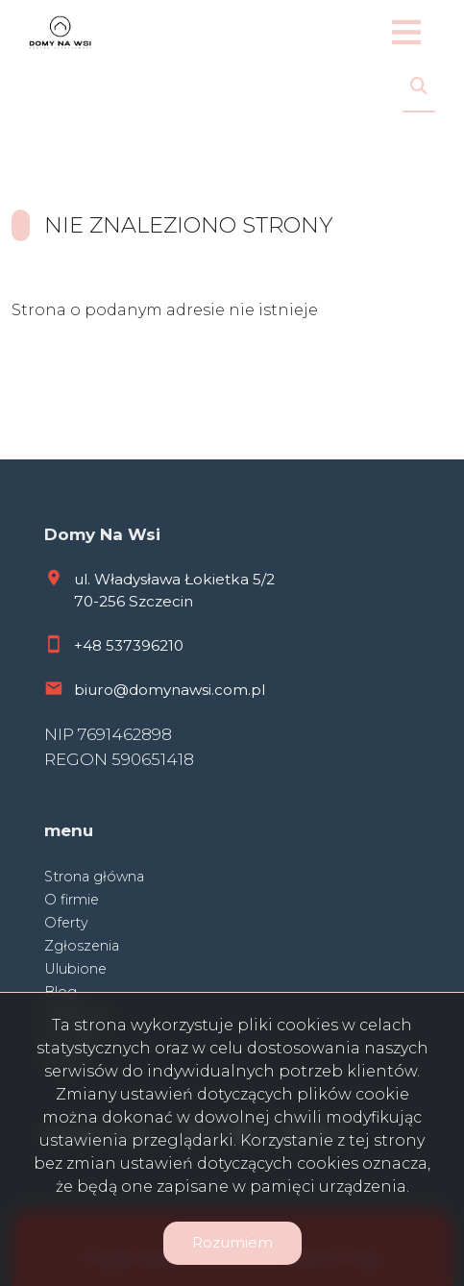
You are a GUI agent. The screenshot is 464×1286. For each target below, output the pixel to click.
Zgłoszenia (81, 945)
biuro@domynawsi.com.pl (169, 689)
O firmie (71, 899)
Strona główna (94, 876)
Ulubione (75, 968)
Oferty (66, 922)
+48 (90, 645)
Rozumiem (232, 1242)
